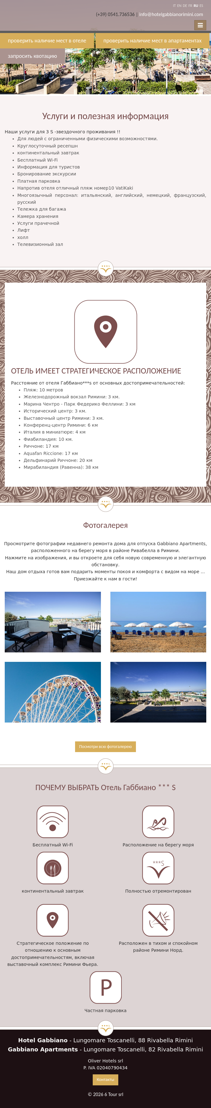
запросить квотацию (32, 56)
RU (196, 5)
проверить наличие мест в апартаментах (152, 40)
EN (179, 5)
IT (174, 5)
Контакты (105, 1079)
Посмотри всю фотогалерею (105, 746)
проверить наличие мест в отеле (47, 40)
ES (201, 5)
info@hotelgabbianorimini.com (171, 14)
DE (185, 5)
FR (190, 5)
